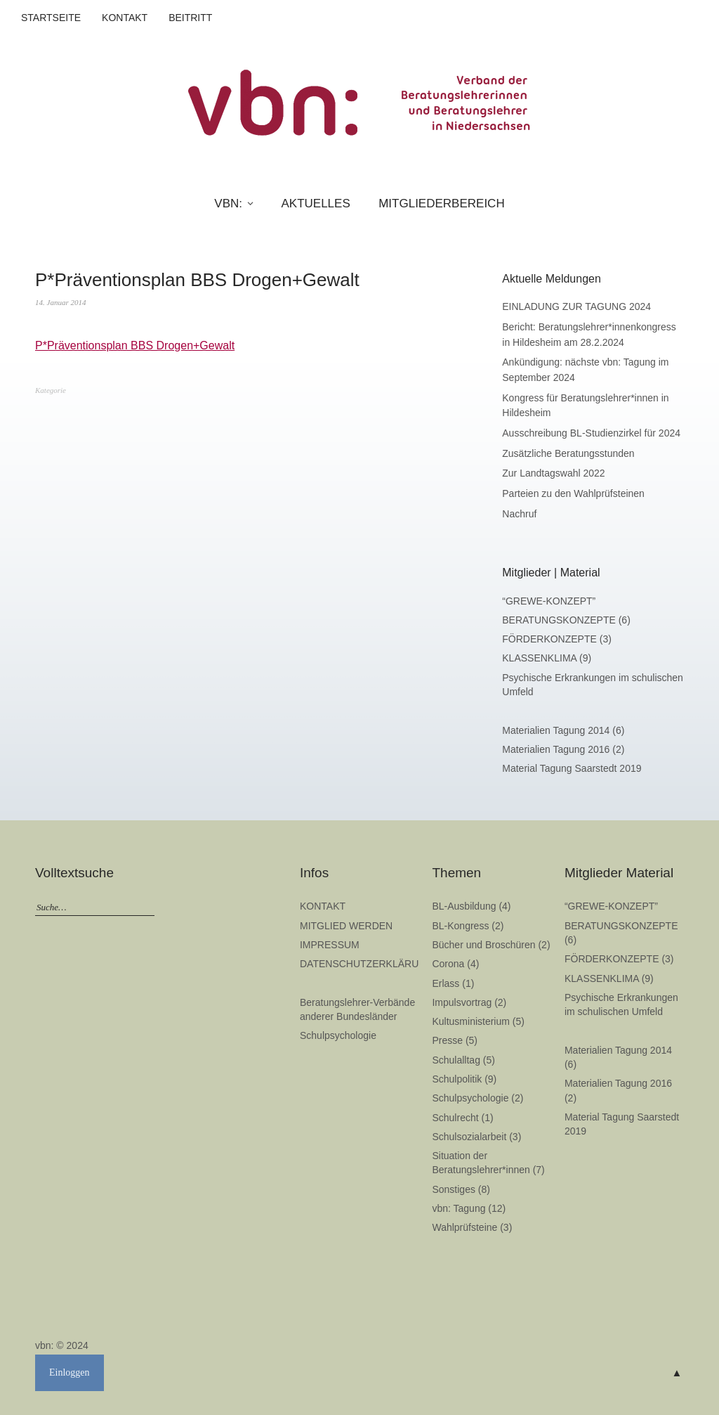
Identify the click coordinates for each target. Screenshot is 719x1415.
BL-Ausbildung (464, 906)
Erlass (445, 983)
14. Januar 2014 (60, 302)
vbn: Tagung (458, 1208)
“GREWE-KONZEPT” (548, 601)
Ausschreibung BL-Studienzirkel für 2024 (591, 433)
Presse (447, 1040)
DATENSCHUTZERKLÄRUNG (366, 963)
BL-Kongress (460, 925)
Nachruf (519, 513)
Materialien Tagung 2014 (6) (563, 730)
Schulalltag (456, 1060)
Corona (448, 963)
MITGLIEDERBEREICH (441, 203)
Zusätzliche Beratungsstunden (568, 453)
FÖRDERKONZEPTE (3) (557, 639)
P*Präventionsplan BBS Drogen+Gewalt (135, 345)
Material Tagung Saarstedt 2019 (571, 768)
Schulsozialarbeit (469, 1136)
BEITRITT (190, 17)
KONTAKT (124, 17)
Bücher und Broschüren (483, 944)
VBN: (228, 203)
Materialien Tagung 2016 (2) (563, 749)
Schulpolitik (457, 1079)
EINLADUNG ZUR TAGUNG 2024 (576, 306)
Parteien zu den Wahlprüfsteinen (573, 493)
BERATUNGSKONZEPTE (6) (566, 620)
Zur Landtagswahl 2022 (553, 473)
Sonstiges (453, 1189)
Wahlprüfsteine (464, 1227)
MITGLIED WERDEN (346, 925)
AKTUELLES (315, 203)
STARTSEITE (51, 17)
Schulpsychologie (338, 1035)
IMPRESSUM (330, 944)
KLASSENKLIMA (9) (546, 658)
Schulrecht (455, 1117)
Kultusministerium (470, 1021)
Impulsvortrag (462, 1002)
